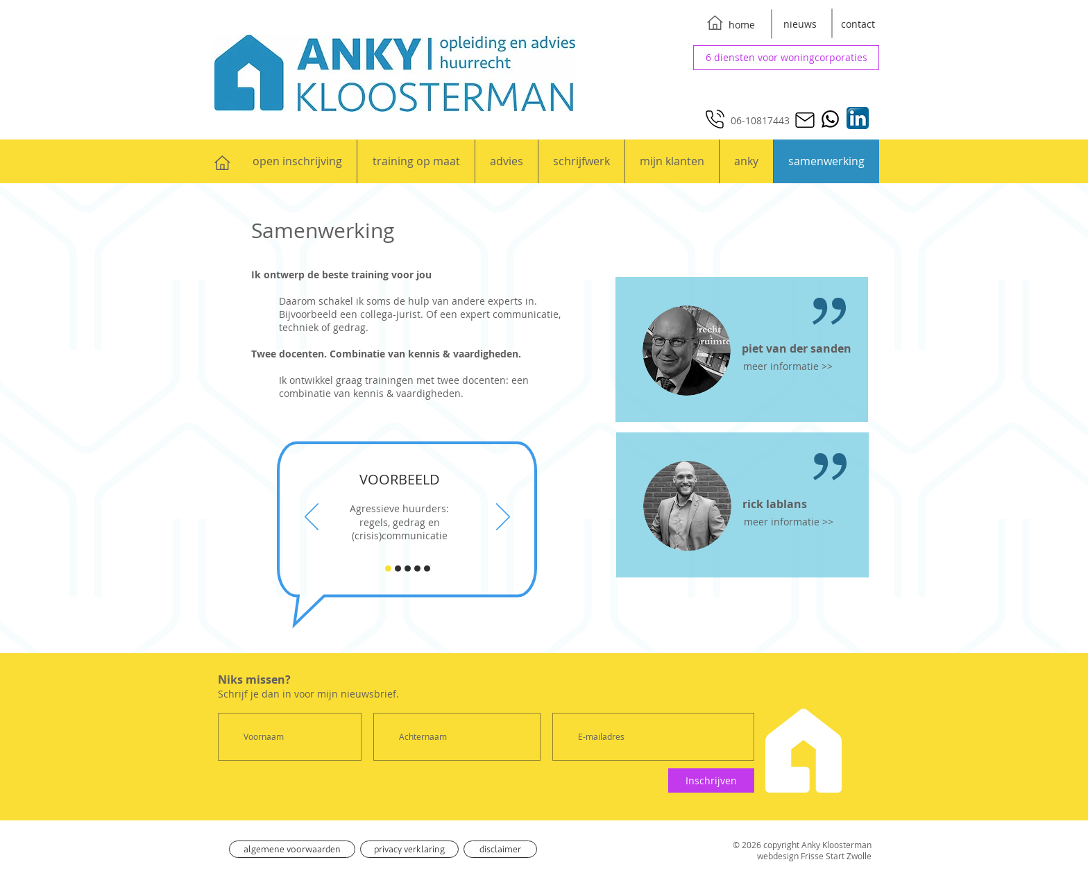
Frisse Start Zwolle (836, 855)
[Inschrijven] (711, 780)
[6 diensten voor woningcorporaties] (786, 57)
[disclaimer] (500, 849)
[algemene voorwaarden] (292, 849)
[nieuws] (800, 24)
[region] (741, 349)
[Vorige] (311, 517)
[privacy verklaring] (409, 849)
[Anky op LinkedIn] (857, 118)
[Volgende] (503, 517)
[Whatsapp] (830, 119)
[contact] (857, 24)
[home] (741, 24)
